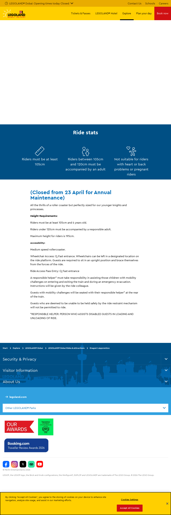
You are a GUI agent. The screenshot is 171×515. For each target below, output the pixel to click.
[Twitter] (23, 464)
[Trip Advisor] (31, 464)
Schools (150, 3)
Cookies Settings (129, 499)
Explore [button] (127, 13)
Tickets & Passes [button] (80, 13)
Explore (16, 348)
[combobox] (85, 408)
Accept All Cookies (129, 508)
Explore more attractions (36, 84)
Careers (163, 3)
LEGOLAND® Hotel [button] (106, 13)
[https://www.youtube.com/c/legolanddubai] (39, 464)
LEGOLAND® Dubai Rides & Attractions (66, 348)
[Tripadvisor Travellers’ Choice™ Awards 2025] (45, 427)
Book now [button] (162, 13)
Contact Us (134, 3)
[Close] (167, 503)
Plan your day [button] (144, 13)
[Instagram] (14, 464)
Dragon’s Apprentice (100, 348)
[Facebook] (6, 464)
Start (5, 348)
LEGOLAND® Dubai (34, 348)
